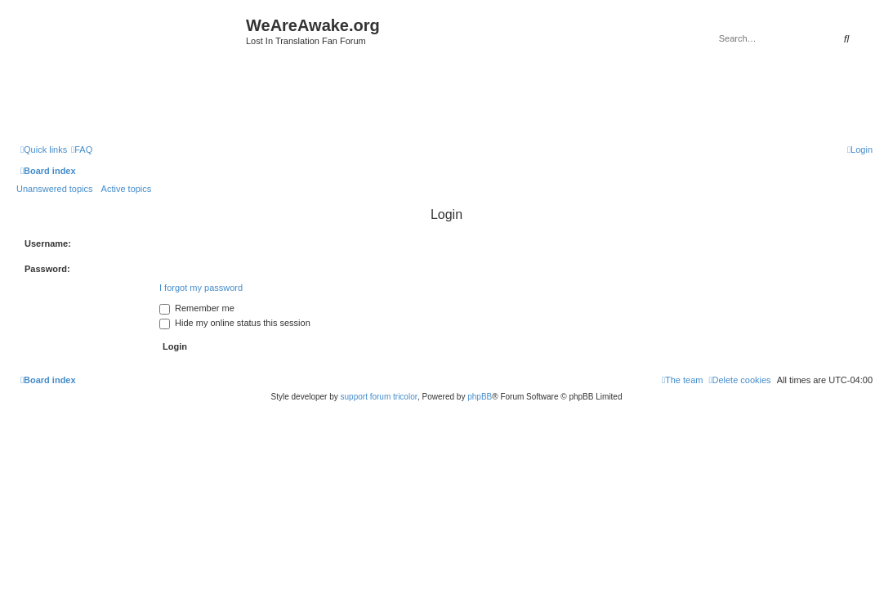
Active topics (126, 189)
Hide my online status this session (234, 323)
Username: (48, 243)
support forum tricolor (379, 396)
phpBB (479, 396)
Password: (47, 269)
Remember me (196, 308)
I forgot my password (201, 288)
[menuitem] (81, 149)
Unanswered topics (54, 189)
